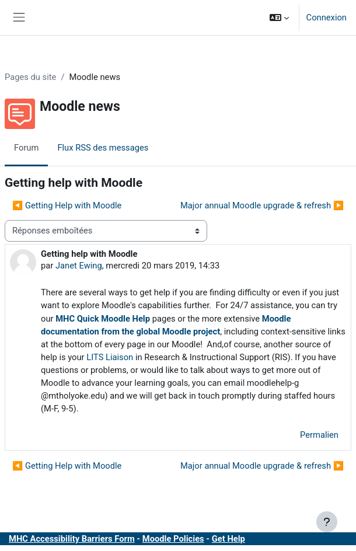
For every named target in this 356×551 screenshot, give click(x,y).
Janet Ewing (78, 265)
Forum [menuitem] (26, 147)
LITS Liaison (109, 357)
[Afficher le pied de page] (326, 521)
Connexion (326, 17)
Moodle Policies (173, 538)
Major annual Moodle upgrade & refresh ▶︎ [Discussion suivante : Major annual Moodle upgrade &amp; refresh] (262, 205)
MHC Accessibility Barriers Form (72, 538)
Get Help (228, 538)
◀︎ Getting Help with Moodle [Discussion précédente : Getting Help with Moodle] (66, 205)
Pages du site (30, 77)
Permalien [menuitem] (319, 435)
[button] (279, 17)
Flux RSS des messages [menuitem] (102, 147)
